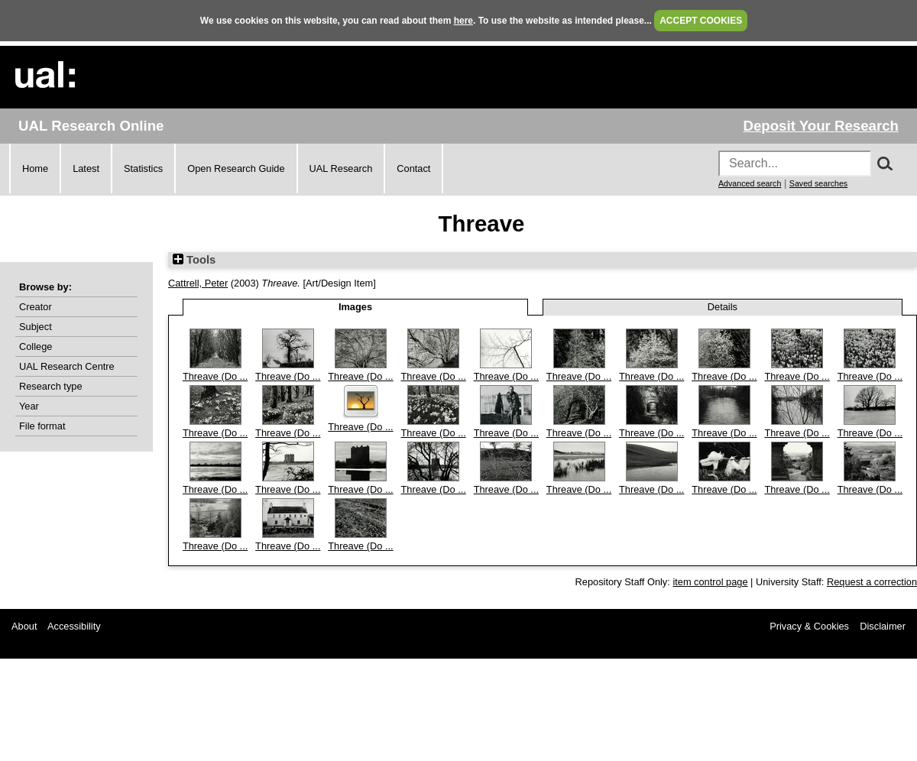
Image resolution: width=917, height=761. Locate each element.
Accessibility (74, 626)
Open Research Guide (235, 168)
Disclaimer (883, 626)
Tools (194, 260)
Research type (51, 386)
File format (42, 426)
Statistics (143, 168)
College (35, 346)
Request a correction (872, 582)
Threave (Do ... (215, 376)
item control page (709, 582)
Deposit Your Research (821, 126)
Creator (35, 306)
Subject (35, 326)
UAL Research (341, 168)
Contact (413, 168)
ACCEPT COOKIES (700, 20)
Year (29, 406)
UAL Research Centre (67, 366)
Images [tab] (355, 306)
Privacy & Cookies (809, 626)
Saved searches (818, 183)
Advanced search (749, 183)
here (463, 20)
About (24, 626)
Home (35, 168)
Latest (86, 168)
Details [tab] (722, 306)
